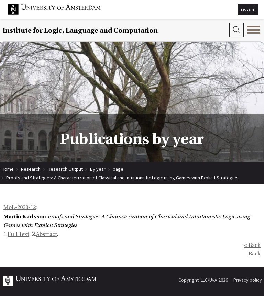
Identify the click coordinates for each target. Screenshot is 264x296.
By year (98, 169)
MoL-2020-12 (19, 207)
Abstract (46, 234)
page (118, 169)
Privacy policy (247, 280)
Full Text (18, 234)
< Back (252, 245)
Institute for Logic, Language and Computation (80, 30)
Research (31, 169)
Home (8, 169)
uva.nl (248, 9)
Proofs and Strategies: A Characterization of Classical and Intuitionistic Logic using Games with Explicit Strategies (122, 177)
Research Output (65, 169)
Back (255, 254)
